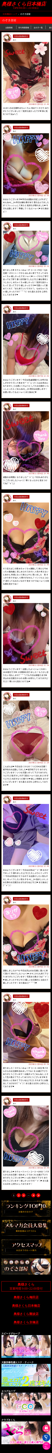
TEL (46, 1438)
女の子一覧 (38, 27)
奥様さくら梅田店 (26, 1297)
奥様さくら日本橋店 (26, 4)
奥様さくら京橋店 (26, 1322)
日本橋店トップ (10, 13)
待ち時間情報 (23, 27)
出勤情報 (9, 27)
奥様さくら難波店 (26, 1314)
